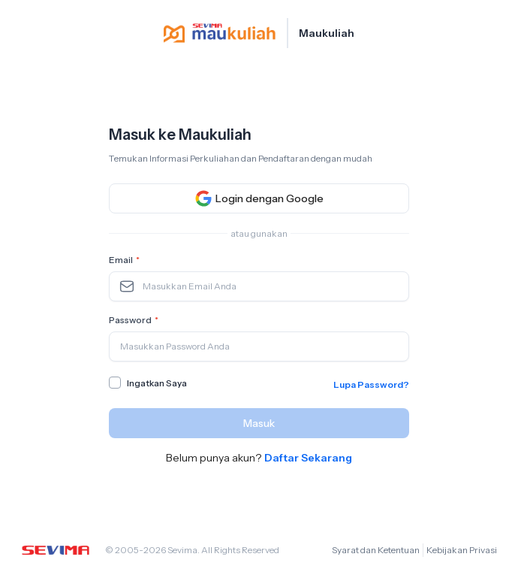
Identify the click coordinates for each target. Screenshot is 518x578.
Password (135, 320)
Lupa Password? (371, 384)
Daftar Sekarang (308, 458)
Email (126, 260)
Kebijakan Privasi (461, 549)
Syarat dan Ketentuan (376, 549)
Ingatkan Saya (157, 383)
